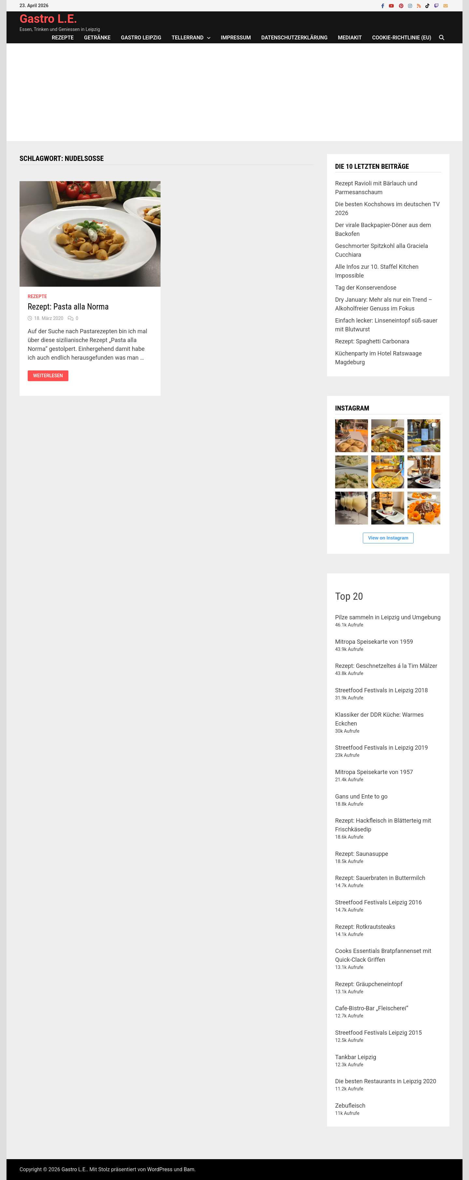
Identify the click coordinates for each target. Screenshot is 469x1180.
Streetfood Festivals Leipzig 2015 (378, 1032)
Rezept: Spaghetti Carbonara (372, 341)
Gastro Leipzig (141, 38)
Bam (189, 1169)
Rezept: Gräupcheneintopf (369, 984)
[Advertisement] (234, 92)
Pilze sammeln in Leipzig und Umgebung (388, 617)
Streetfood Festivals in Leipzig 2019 (381, 747)
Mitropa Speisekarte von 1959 (374, 641)
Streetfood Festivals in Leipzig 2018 (381, 690)
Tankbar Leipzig (355, 1057)
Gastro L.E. (48, 19)
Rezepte (63, 38)
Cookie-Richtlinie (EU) (401, 38)
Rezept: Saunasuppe (361, 853)
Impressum (236, 38)
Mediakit (350, 38)
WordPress (160, 1169)
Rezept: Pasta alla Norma (68, 306)
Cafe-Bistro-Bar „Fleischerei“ (371, 1008)
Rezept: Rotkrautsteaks (365, 926)
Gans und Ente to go (361, 796)
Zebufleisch (350, 1105)
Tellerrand (188, 38)
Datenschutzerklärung (294, 38)
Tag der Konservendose (365, 287)
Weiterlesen (48, 375)
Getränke (97, 38)
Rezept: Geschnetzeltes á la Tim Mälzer (386, 665)
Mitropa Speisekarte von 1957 (374, 772)
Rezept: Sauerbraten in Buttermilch (380, 877)
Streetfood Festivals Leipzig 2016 (378, 902)
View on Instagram (388, 537)
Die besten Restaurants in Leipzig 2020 (385, 1081)
